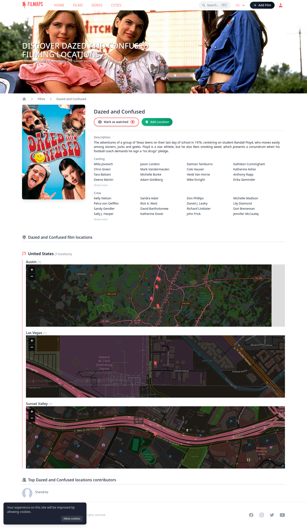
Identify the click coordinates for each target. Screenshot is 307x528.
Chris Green (102, 169)
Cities (116, 5)
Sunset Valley (37, 403)
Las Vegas (34, 332)
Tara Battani (102, 174)
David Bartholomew (154, 208)
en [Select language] (241, 5)
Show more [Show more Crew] (101, 219)
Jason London (150, 164)
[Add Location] (157, 122)
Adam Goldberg (151, 180)
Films (78, 5)
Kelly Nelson (102, 198)
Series (96, 5)
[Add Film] (262, 5)
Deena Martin (103, 180)
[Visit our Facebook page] (251, 515)
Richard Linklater (199, 208)
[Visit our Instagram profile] (261, 515)
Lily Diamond (242, 203)
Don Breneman (244, 208)
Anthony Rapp (243, 174)
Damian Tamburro (200, 164)
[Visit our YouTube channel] (282, 515)
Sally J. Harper (104, 214)
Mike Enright (196, 180)
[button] (157, 287)
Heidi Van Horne (198, 174)
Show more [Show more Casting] (101, 185)
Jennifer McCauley (246, 214)
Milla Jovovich (103, 164)
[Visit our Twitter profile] (272, 515)
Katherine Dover (151, 214)
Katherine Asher (244, 169)
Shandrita (41, 492)
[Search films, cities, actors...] (214, 5)
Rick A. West (148, 203)
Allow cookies (72, 518)
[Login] (280, 5)
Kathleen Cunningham (249, 164)
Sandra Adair (149, 198)
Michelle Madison (245, 198)
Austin (31, 261)
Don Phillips (195, 198)
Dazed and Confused (71, 99)
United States (41, 253)
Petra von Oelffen (106, 203)
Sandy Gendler (104, 208)
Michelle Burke (150, 174)
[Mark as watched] (116, 122)
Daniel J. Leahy (197, 203)
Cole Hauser (195, 169)
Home (59, 5)
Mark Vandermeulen (154, 169)
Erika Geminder (244, 180)
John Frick (194, 214)
